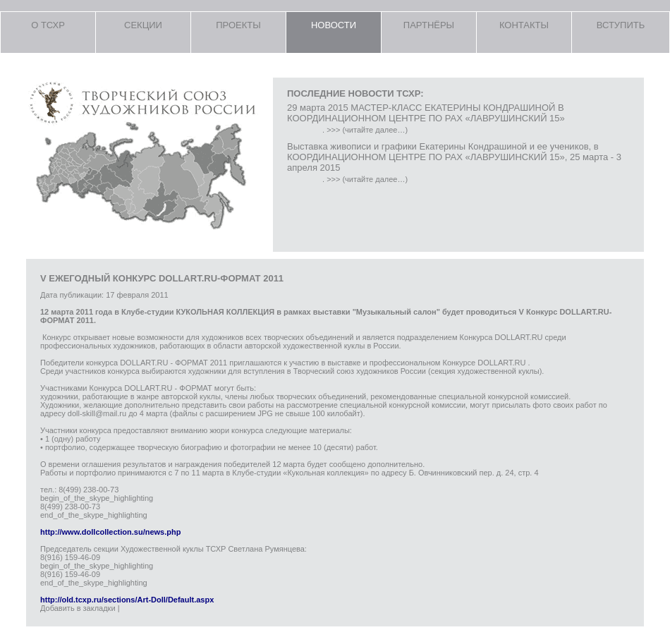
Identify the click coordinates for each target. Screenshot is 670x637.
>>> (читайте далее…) (367, 130)
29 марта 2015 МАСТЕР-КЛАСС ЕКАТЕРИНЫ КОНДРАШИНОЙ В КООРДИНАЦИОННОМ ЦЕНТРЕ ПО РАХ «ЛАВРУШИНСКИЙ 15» (426, 112)
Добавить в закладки (78, 608)
